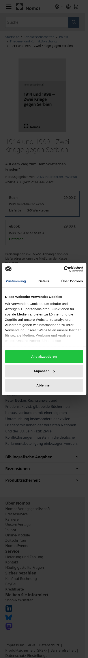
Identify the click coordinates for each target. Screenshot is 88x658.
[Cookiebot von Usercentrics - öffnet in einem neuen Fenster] (63, 269)
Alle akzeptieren (44, 356)
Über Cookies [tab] (72, 281)
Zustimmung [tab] (16, 281)
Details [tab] (43, 281)
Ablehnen (44, 385)
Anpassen (44, 371)
